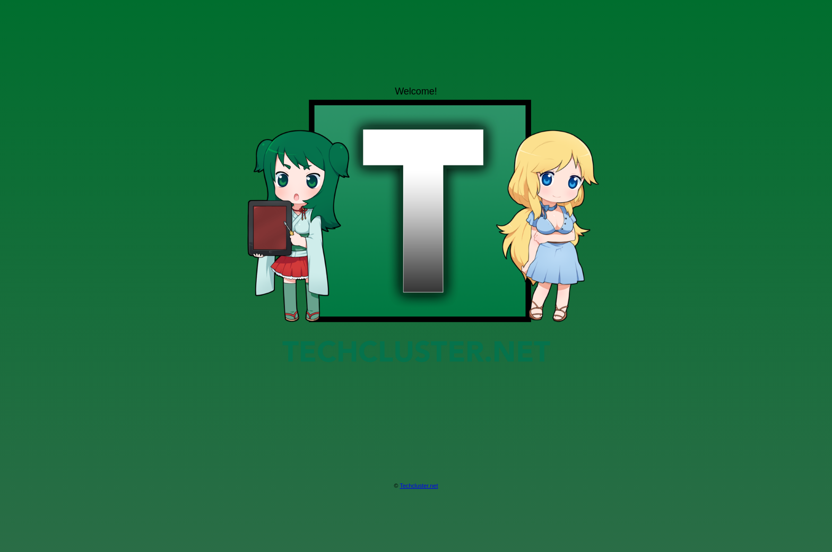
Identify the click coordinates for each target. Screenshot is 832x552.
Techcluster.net (419, 485)
